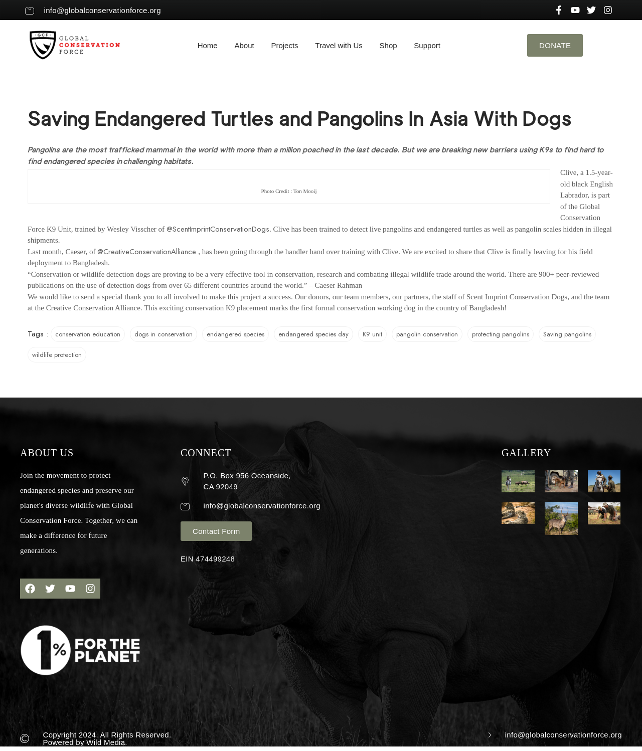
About (244, 45)
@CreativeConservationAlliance (146, 251)
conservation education (87, 334)
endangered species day (313, 334)
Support (427, 45)
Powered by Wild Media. (85, 742)
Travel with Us (338, 45)
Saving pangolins (567, 334)
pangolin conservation (427, 334)
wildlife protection (57, 354)
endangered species (235, 334)
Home (208, 45)
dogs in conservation (163, 334)
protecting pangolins (500, 334)
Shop (388, 45)
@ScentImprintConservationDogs (218, 229)
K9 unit (372, 334)
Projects (284, 45)
